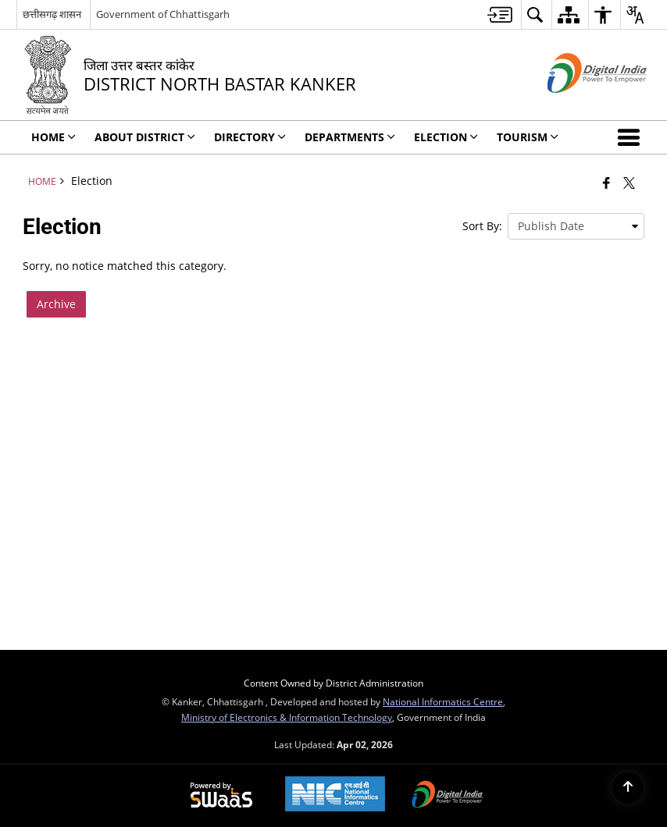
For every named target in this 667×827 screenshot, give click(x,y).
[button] (632, 137)
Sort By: (482, 225)
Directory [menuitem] (250, 137)
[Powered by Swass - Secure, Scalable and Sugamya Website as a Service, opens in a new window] (221, 795)
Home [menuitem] (53, 137)
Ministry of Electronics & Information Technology (286, 717)
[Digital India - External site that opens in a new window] (578, 105)
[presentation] (576, 226)
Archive (56, 303)
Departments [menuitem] (350, 137)
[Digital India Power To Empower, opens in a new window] (447, 795)
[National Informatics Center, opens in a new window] (335, 795)
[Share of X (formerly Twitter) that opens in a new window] (629, 182)
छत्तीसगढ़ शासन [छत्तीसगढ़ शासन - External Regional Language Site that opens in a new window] (52, 14)
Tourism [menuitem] (527, 137)
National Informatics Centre (443, 701)
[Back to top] (628, 788)
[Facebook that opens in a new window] (606, 182)
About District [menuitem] (145, 137)
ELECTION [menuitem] (446, 137)
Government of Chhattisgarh (163, 14)
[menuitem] (500, 14)
